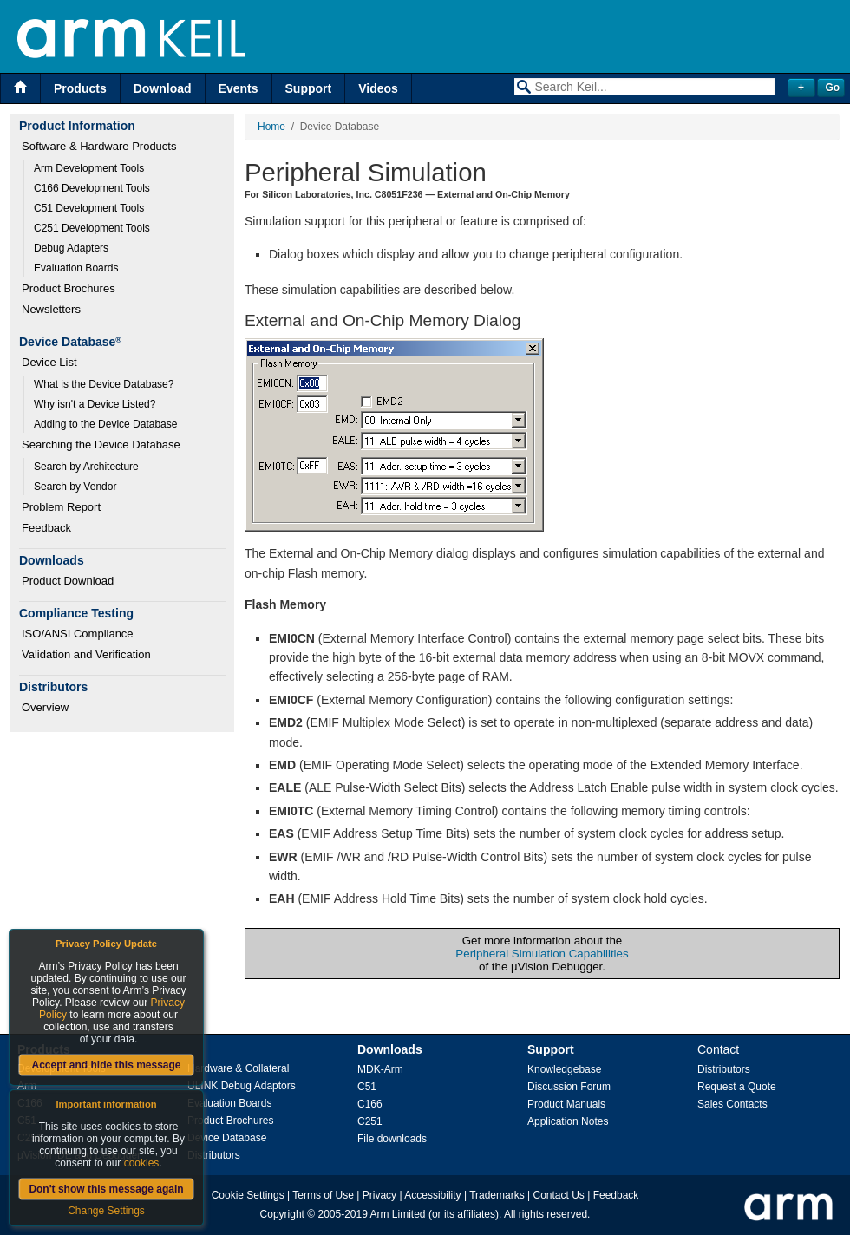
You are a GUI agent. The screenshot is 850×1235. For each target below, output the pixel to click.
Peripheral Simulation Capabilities (541, 953)
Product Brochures (68, 288)
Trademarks (497, 1195)
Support (308, 88)
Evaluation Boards (76, 268)
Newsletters (51, 309)
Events (238, 88)
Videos (378, 88)
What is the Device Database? (103, 384)
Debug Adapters (71, 248)
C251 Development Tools (92, 228)
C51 (366, 1087)
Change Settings (106, 1211)
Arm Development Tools (89, 168)
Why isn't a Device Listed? (94, 404)
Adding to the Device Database (105, 424)
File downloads (392, 1139)
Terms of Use (323, 1195)
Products (80, 88)
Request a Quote (736, 1087)
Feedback (46, 527)
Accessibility (432, 1195)
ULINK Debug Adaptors (241, 1086)
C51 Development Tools (89, 208)
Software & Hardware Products (99, 146)
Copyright (282, 1214)
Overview (45, 707)
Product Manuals (566, 1104)
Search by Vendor (75, 486)
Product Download (68, 580)
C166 (369, 1104)
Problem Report (61, 506)
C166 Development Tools (92, 188)
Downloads (389, 1049)
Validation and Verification (86, 654)
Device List (49, 362)
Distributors (213, 1155)
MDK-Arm (380, 1069)
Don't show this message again (106, 1189)
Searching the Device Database (101, 444)
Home (271, 127)
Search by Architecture (86, 467)
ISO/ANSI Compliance (78, 633)
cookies (142, 1163)
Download (163, 88)
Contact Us (559, 1195)
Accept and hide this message (105, 1065)
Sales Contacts (732, 1104)
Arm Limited (398, 1214)
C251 (369, 1121)
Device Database (226, 1138)
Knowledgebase (564, 1069)
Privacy (379, 1195)
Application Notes (567, 1121)
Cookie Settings (248, 1195)
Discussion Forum (569, 1087)
